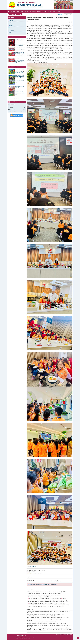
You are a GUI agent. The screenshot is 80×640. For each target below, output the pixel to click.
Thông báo (11, 20)
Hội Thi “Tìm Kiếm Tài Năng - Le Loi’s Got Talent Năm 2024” (39, 615)
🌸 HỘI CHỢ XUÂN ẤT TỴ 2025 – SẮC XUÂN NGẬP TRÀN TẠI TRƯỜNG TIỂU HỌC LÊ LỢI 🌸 (45, 598)
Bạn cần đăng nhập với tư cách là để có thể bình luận (42, 584)
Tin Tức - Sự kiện (19, 11)
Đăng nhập (60, 14)
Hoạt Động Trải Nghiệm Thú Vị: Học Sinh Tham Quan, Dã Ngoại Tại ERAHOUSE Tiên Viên (43, 623)
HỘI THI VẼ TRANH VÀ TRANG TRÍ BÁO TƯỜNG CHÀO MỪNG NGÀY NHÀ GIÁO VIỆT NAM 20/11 (45, 617)
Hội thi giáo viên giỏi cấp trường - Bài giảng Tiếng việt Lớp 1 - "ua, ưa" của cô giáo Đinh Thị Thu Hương (46, 628)
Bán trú (54, 11)
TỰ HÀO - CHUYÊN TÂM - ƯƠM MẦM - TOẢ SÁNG (30, 7)
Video (10, 32)
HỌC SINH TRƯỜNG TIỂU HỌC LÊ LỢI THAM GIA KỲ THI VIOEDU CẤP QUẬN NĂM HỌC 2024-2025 (46, 601)
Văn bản (44, 11)
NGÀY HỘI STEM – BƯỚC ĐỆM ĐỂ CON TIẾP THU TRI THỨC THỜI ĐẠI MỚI (42, 593)
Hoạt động (26, 11)
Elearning (10, 27)
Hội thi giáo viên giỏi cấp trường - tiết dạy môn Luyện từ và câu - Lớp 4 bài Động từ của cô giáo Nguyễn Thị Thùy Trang (49, 625)
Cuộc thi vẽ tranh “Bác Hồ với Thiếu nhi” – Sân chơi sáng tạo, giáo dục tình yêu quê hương (45, 600)
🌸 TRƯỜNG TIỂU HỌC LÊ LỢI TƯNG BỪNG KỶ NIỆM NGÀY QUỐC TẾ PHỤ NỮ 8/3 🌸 (44, 603)
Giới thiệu (13, 11)
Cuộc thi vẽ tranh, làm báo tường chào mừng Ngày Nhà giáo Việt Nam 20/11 (20, 71)
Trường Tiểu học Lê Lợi (29, 5)
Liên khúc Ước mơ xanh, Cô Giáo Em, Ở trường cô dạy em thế (20, 49)
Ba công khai (39, 11)
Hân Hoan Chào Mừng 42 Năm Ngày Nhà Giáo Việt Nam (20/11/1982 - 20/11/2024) (43, 614)
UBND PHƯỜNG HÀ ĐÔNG (26, 2)
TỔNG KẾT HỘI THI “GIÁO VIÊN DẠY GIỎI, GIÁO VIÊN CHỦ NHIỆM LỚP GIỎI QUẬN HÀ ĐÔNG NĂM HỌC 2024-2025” (48, 611)
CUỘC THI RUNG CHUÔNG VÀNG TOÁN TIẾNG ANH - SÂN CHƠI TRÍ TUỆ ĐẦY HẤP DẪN (44, 606)
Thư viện (49, 11)
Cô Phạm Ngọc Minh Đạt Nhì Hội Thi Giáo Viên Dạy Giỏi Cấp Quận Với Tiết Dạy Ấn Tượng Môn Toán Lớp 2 (47, 619)
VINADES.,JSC (70, 634)
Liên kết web (16, 99)
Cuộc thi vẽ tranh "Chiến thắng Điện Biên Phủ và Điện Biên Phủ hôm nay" (19, 76)
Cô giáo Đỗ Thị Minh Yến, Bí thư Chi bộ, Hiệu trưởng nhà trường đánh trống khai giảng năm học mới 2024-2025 (16, 55)
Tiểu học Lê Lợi (33, 566)
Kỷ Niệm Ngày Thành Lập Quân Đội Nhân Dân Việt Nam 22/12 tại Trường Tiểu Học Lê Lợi (44, 591)
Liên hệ (58, 11)
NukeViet (61, 634)
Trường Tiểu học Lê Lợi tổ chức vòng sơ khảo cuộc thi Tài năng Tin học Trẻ (42, 595)
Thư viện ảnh (11, 30)
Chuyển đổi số (32, 11)
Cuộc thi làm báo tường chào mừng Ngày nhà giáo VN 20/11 (20, 93)
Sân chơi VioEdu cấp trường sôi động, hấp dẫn (36, 596)
